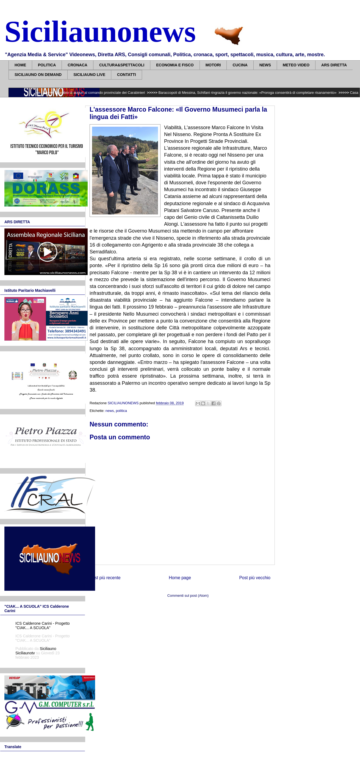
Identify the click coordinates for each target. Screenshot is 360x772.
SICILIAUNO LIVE (89, 74)
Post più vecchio (254, 577)
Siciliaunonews (100, 31)
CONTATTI (126, 74)
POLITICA (47, 65)
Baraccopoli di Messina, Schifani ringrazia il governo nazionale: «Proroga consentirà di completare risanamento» (251, 93)
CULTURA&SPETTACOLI (121, 65)
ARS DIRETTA (334, 65)
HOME (20, 65)
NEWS (265, 65)
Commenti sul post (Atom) (188, 595)
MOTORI (213, 65)
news (110, 411)
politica (121, 411)
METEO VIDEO (296, 65)
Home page (180, 577)
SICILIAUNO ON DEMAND (38, 74)
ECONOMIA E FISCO (174, 65)
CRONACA (77, 65)
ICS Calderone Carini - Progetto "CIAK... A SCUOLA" (42, 625)
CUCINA (239, 65)
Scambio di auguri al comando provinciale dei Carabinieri (103, 93)
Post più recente (105, 577)
